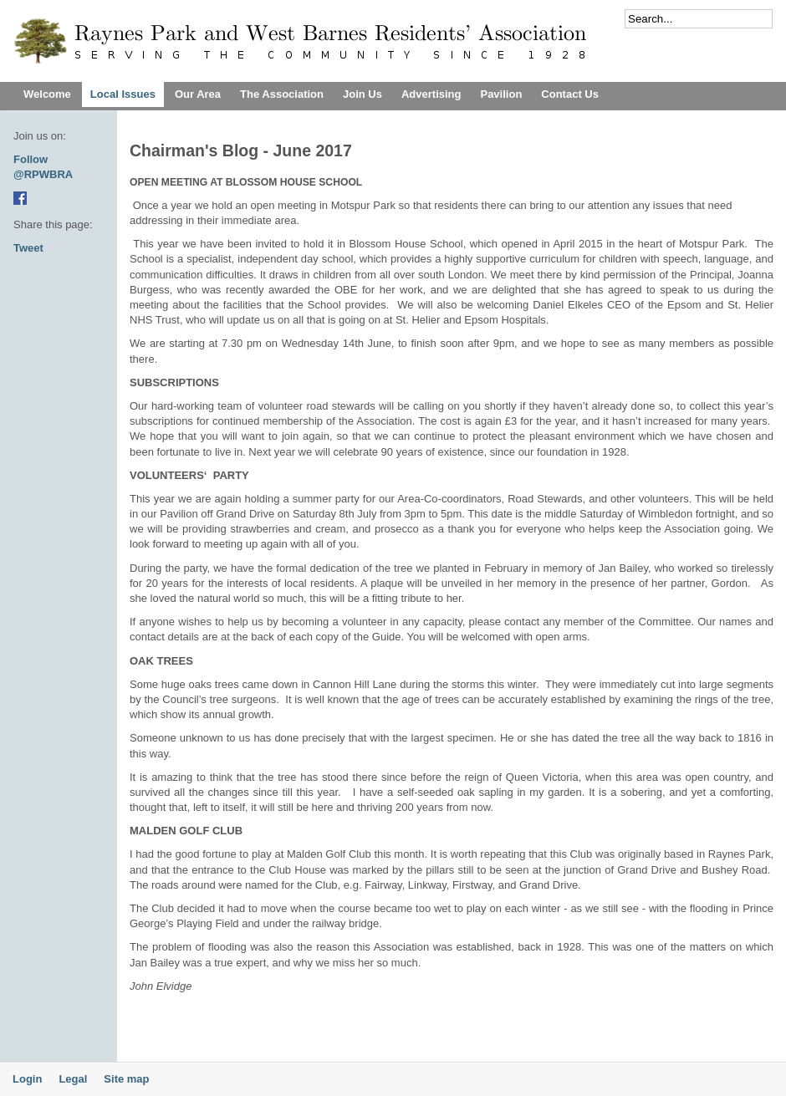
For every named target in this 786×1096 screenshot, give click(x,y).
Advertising (431, 94)
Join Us (362, 94)
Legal (73, 1079)
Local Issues (123, 94)
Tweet (28, 248)
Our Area (198, 94)
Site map (126, 1079)
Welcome (47, 94)
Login (27, 1079)
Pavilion (501, 94)
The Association (282, 94)
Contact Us (570, 94)
